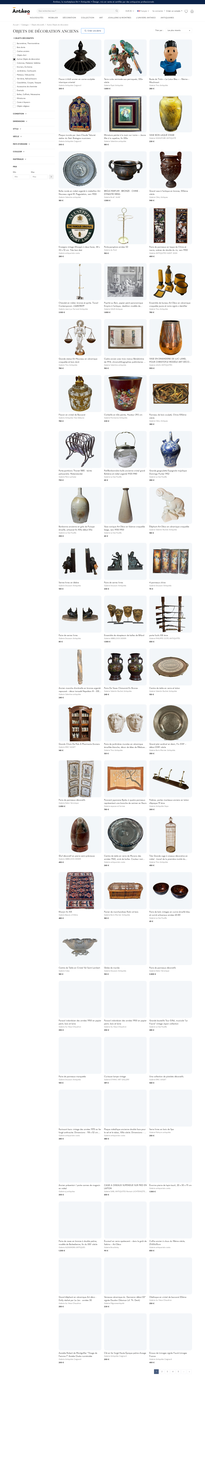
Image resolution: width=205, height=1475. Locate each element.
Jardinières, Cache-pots (26, 71)
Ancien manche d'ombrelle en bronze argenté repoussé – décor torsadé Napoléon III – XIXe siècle (80, 690)
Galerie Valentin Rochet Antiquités (163, 530)
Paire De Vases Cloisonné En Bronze (121, 688)
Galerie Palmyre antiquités (160, 1133)
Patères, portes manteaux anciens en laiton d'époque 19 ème (169, 801)
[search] (77, 11)
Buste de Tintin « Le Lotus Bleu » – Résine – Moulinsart (169, 81)
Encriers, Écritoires (24, 67)
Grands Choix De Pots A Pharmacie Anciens (79, 744)
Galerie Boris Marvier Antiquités (162, 750)
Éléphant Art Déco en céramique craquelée (169, 527)
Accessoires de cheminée (27, 87)
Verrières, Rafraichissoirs (27, 79)
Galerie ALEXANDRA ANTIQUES (72, 1248)
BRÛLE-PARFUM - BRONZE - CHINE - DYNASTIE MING (121, 192)
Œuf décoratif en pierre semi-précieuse (77, 856)
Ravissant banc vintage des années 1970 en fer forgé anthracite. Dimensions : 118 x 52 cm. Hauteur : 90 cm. (80, 1131)
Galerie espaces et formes (114, 806)
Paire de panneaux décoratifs (72, 800)
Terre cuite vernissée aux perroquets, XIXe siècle (123, 81)
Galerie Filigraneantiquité (114, 1303)
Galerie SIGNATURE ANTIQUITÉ (162, 138)
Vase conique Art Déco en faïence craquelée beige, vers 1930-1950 (124, 528)
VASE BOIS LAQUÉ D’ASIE (161, 135)
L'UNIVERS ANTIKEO (146, 18)
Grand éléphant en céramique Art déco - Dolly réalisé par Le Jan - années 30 (77, 1298)
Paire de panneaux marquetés (72, 1077)
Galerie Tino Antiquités (158, 86)
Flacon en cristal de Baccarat (72, 415)
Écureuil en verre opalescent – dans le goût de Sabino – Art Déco (125, 1243)
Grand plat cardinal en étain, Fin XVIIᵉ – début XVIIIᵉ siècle (167, 745)
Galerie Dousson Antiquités (70, 586)
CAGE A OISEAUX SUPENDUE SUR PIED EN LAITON (125, 1187)
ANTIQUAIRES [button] (167, 18)
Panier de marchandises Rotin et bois (121, 912)
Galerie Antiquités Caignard (70, 86)
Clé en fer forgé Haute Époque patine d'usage (125, 1353)
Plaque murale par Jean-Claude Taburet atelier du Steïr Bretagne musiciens (77, 136)
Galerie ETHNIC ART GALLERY (116, 1080)
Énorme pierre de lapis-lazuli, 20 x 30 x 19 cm (170, 1185)
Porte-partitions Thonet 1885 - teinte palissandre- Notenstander (75, 472)
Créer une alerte (93, 31)
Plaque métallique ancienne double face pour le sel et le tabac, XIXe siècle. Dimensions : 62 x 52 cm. (125, 1131)
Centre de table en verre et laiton (164, 688)
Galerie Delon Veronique (69, 803)
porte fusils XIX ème (158, 635)
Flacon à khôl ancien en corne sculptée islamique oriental (77, 81)
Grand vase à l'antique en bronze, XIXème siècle (168, 192)
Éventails (20, 91)
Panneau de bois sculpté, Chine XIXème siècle (167, 416)
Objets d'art (21, 55)
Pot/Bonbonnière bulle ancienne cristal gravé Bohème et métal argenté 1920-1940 (124, 472)
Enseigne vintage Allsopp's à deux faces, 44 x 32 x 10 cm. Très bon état (79, 248)
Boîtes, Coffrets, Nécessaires (28, 95)
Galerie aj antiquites (67, 1192)
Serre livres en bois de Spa (161, 1129)
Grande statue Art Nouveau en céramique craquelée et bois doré (78, 360)
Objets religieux (23, 106)
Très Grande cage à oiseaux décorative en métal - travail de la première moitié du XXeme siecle (168, 858)
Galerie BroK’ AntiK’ (112, 197)
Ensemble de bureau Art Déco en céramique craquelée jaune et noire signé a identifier (169, 304)
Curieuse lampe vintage (115, 1077)
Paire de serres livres (113, 583)
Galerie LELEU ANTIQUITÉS (160, 365)
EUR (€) (130, 11)
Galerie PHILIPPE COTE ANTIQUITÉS (164, 639)
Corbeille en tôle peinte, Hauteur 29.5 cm (123, 415)
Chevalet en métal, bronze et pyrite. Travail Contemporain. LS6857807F (78, 304)
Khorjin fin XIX (65, 912)
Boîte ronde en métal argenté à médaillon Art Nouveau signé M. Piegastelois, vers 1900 (79, 192)
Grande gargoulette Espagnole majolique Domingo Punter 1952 (168, 472)
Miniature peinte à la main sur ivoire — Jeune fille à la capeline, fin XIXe (125, 136)
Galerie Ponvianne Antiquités (115, 418)
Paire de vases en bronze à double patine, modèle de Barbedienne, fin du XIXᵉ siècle (78, 1243)
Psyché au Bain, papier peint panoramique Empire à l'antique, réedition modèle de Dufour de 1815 (123, 305)
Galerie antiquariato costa (69, 253)
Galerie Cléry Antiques (158, 197)
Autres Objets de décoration (28, 59)
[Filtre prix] (51, 177)
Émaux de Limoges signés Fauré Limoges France (168, 1354)
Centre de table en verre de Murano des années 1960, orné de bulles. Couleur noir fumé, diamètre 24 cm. (123, 858)
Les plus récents (174, 30)
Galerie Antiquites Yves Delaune (71, 418)
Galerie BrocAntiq (111, 1248)
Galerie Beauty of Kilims (68, 915)
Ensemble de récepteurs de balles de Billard (124, 635)
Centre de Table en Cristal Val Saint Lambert (79, 968)
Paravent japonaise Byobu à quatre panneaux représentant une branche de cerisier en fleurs (125, 801)
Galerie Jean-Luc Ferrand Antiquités (73, 309)
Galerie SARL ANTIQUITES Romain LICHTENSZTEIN (125, 1192)
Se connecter (157, 11)
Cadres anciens (23, 51)
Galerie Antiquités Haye (158, 806)
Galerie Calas (64, 971)
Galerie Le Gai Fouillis (113, 477)
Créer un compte (173, 11)
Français (143, 11)
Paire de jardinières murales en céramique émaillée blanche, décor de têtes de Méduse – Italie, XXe (125, 746)
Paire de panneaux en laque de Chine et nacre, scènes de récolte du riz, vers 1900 (168, 248)
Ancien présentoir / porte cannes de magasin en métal (79, 1187)
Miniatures (21, 98)
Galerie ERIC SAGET (67, 747)
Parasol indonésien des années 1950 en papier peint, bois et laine (80, 1022)
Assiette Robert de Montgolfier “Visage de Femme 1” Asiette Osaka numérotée (78, 1354)
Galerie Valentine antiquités (115, 141)
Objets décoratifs (23, 38)
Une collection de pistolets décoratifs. (166, 1077)
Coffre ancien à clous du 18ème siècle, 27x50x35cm (167, 1243)
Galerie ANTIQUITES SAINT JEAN (163, 253)
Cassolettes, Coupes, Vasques (29, 83)
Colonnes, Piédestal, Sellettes (28, 63)
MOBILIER (53, 18)
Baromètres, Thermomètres (28, 44)
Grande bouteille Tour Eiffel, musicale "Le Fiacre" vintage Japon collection (168, 1022)
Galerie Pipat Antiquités (113, 86)
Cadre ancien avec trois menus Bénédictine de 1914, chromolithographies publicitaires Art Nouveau (125, 361)
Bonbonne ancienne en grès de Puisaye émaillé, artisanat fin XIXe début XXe (77, 528)
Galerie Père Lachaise (67, 477)
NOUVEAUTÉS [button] (36, 18)
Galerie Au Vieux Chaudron (70, 1027)
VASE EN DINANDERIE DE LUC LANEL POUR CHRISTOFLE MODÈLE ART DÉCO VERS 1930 (169, 361)
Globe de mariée (111, 968)
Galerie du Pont (110, 250)
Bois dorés (21, 47)
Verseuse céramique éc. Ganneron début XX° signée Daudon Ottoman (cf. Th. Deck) (125, 1298)
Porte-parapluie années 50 (116, 247)
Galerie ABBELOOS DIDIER (115, 639)
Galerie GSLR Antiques (113, 309)
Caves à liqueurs (23, 102)
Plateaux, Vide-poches (25, 75)
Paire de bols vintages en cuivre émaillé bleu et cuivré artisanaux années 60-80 (169, 913)
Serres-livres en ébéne (69, 583)
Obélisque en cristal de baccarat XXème (167, 1297)
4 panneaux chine (157, 583)
